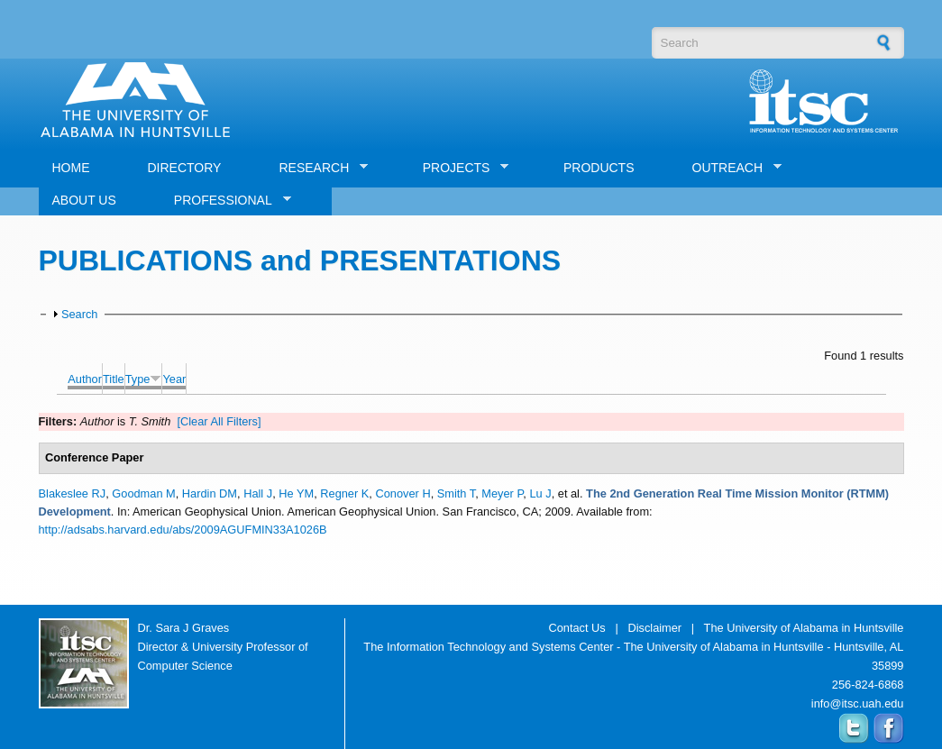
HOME (71, 167)
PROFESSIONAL (225, 200)
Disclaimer (654, 628)
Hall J (257, 493)
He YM (296, 493)
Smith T (456, 493)
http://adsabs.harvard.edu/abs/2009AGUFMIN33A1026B (183, 529)
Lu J (540, 493)
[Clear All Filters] (219, 421)
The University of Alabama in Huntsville (804, 628)
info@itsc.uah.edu (857, 703)
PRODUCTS (599, 167)
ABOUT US (84, 200)
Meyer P (502, 493)
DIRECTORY (185, 167)
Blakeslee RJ (72, 493)
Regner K (344, 493)
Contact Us (576, 628)
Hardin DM (209, 493)
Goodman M (143, 493)
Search (79, 314)
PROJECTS (459, 168)
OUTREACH (730, 168)
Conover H (402, 493)
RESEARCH (316, 168)
